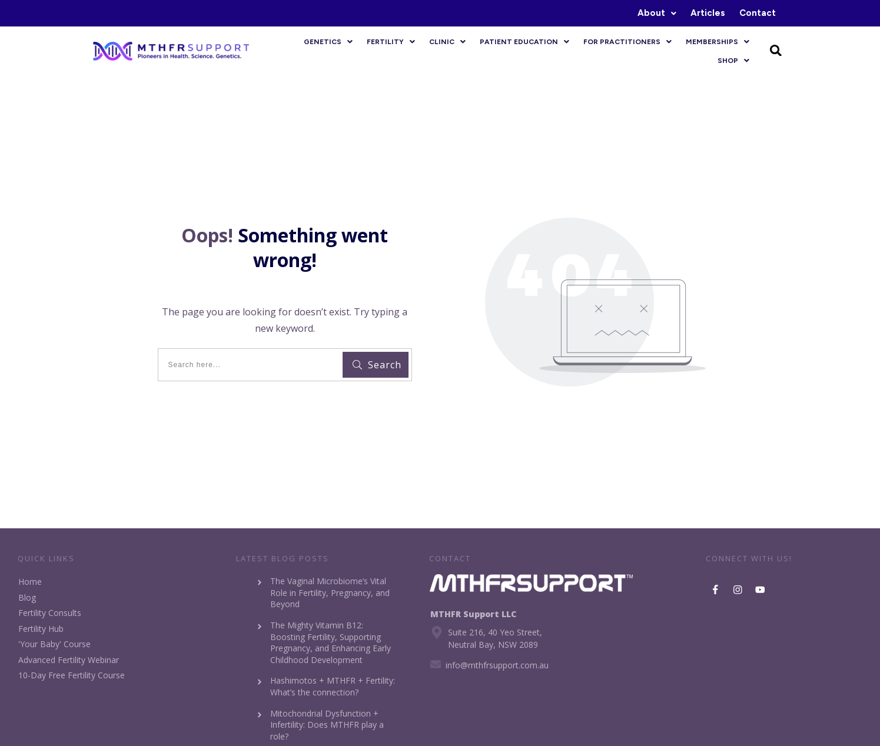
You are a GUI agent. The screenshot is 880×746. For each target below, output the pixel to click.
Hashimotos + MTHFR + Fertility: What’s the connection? (332, 686)
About (656, 13)
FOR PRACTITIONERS (627, 42)
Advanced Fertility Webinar (68, 659)
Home (30, 581)
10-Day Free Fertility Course (71, 675)
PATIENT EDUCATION (524, 42)
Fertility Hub (41, 628)
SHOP (733, 60)
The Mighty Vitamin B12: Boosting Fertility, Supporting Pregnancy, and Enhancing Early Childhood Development (330, 642)
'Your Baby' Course (54, 644)
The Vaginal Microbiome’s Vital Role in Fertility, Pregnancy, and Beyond (330, 592)
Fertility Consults (49, 612)
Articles (707, 13)
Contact (757, 13)
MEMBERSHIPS (717, 42)
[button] (656, 13)
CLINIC (447, 42)
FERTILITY (391, 42)
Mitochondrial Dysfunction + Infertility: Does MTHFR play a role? (327, 725)
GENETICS (328, 42)
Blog (27, 597)
